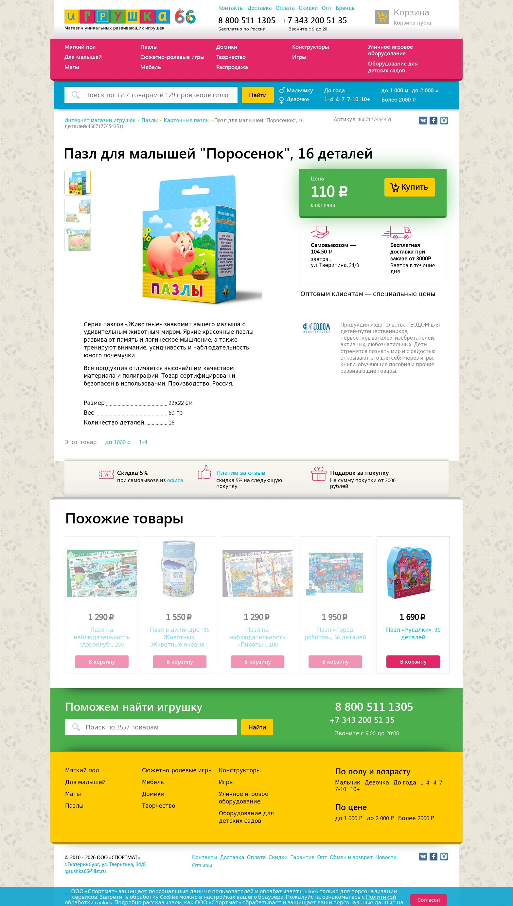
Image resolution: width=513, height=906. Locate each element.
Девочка (376, 782)
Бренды (346, 8)
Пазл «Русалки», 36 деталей (413, 633)
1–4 (328, 99)
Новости (386, 857)
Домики (226, 46)
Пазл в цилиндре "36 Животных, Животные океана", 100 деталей (179, 638)
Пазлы (149, 46)
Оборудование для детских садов (393, 66)
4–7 (340, 99)
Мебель (150, 66)
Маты (71, 66)
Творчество (231, 56)
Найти (258, 94)
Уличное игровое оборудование (390, 50)
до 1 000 (395, 90)
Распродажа (232, 66)
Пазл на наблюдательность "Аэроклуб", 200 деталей (102, 638)
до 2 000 (426, 90)
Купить (414, 186)
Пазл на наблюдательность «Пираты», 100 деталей (257, 638)
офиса (175, 480)
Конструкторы (310, 46)
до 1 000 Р (348, 818)
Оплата (285, 8)
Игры (299, 56)
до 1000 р (118, 442)
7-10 (352, 99)
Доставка (260, 8)
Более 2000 (399, 99)
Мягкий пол (80, 46)
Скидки (308, 8)
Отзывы (202, 866)
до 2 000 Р (380, 818)
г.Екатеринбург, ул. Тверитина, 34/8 (105, 864)
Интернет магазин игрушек (99, 120)
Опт (327, 8)
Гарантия (302, 857)
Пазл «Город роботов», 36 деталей (335, 633)
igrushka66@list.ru (85, 871)
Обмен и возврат (351, 857)
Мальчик (347, 782)
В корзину (102, 661)
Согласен (428, 899)
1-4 (143, 442)
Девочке (298, 99)
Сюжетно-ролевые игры (172, 56)
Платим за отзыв (240, 472)
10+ (366, 99)
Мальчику (300, 90)
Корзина (412, 12)
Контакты (230, 8)
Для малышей (83, 56)
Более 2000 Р (416, 818)
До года (334, 90)
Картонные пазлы (186, 120)
